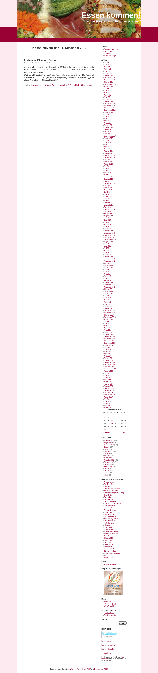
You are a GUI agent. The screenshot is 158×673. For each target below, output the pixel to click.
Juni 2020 (107, 65)
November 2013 (109, 235)
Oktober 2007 (109, 393)
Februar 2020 (108, 73)
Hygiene (107, 453)
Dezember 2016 (109, 155)
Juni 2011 (107, 298)
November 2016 (109, 157)
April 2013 (107, 250)
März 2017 (107, 149)
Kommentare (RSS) (101, 669)
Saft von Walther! (110, 549)
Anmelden (107, 602)
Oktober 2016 (109, 160)
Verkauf (106, 473)
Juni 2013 (107, 246)
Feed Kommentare (110, 615)
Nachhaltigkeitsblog (111, 534)
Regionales (62, 85)
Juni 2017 (107, 142)
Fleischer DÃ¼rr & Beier (112, 503)
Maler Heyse (108, 529)
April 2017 (107, 147)
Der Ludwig (108, 497)
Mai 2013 (107, 248)
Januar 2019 (108, 101)
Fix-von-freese (106, 641)
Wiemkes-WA (74, 669)
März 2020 (107, 71)
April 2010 (107, 328)
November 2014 (109, 209)
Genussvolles (108, 451)
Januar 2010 (108, 334)
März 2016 (107, 175)
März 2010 (107, 330)
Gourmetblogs (106, 653)
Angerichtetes (109, 443)
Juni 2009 (107, 349)
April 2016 (107, 172)
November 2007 (109, 390)
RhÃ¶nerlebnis (109, 544)
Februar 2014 (108, 229)
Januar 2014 (108, 231)
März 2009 (107, 356)
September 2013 (110, 239)
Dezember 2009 (109, 336)
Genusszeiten (109, 514)
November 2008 (109, 364)
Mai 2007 (107, 403)
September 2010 (110, 317)
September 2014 (110, 213)
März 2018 (107, 123)
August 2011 (108, 293)
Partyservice (108, 462)
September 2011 (110, 291)
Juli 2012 (107, 270)
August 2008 (108, 371)
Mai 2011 (107, 300)
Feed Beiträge (109, 613)
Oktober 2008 (109, 367)
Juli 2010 (107, 321)
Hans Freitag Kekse (111, 519)
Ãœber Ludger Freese (111, 49)
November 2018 (109, 106)
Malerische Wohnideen (112, 531)
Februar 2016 (108, 177)
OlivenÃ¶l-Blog (109, 538)
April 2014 (107, 224)
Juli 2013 (107, 244)
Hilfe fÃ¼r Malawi (110, 521)
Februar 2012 (108, 280)
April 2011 (107, 302)
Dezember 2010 (109, 311)
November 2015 (109, 183)
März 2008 (107, 382)
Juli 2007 (107, 399)
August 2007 (108, 397)
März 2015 (107, 201)
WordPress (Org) (110, 604)
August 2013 (108, 242)
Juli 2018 (107, 114)
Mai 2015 (107, 196)
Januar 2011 (108, 308)
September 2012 (110, 265)
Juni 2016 (107, 168)
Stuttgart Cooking (110, 551)
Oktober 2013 (109, 237)
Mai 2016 (107, 170)
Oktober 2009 (109, 341)
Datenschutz (108, 51)
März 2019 (107, 97)
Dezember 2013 (109, 233)
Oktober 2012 (109, 263)
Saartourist (108, 547)
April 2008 (107, 380)
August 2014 (108, 216)
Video (106, 475)
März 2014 (107, 226)
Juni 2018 (107, 116)
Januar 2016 (108, 179)
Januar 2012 (108, 282)
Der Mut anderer (109, 499)
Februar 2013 (108, 254)
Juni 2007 (107, 401)
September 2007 (110, 395)
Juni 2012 (107, 272)
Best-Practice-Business (112, 488)
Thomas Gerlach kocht (112, 553)
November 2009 (109, 339)
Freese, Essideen (110, 564)
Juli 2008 (107, 373)
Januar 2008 (108, 386)
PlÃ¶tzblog (108, 540)
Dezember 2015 (109, 181)
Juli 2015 (107, 192)
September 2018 (110, 110)
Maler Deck (108, 527)
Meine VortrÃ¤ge (110, 56)
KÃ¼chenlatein (109, 523)
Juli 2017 (107, 140)
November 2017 (109, 132)
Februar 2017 (108, 151)
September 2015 (110, 188)
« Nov (107, 433)
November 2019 (109, 80)
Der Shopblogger (110, 501)
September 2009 (110, 343)
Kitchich (107, 525)
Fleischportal (108, 508)
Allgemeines (38, 85)
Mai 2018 (107, 119)
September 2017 (110, 136)
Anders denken (109, 482)
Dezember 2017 (109, 129)
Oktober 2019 (109, 82)
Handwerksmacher (110, 516)
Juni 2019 (107, 91)
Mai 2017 (107, 144)
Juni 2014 (107, 220)
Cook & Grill (108, 495)
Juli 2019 (107, 88)
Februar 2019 (108, 99)
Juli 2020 (107, 62)
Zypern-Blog (108, 557)
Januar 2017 (108, 153)
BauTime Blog (109, 484)
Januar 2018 (108, 127)
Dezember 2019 (109, 78)
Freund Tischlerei (110, 510)
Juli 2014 (107, 218)
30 (105, 429)
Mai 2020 (107, 67)
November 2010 (109, 313)
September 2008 (110, 369)
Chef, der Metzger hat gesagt (114, 493)
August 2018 (108, 112)
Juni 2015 (107, 194)
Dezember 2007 (109, 388)
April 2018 (107, 121)
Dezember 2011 (109, 285)
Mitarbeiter (107, 458)
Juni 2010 (107, 323)
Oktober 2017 (109, 134)
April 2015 (107, 198)
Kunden (106, 456)
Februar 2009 (108, 358)
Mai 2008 (107, 377)
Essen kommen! (111, 15)
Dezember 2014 (109, 207)
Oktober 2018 (109, 108)
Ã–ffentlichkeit (73, 85)
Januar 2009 (108, 360)
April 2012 (107, 276)
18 (112, 423)
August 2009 (108, 345)
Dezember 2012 (109, 259)
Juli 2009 (107, 347)
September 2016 (110, 162)
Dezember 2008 (109, 362)
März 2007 (107, 408)
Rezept (106, 468)
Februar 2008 (108, 384)
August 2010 (108, 319)
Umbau (106, 471)
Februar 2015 (108, 203)
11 (112, 421)
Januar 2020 (108, 75)
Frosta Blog (108, 512)
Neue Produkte (109, 460)
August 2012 (108, 267)
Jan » (123, 433)
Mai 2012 (107, 274)
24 (108, 426)
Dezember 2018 (109, 103)
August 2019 (108, 86)
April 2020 (107, 69)
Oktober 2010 (109, 315)
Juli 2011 (107, 295)
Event (54, 85)
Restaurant (108, 466)
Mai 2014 (107, 222)
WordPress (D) (109, 606)
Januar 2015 (108, 205)
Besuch (47, 85)
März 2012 (107, 278)
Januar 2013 (108, 257)
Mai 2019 (107, 93)
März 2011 (107, 304)
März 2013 (107, 252)
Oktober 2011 (109, 289)
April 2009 (107, 354)
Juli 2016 (107, 166)
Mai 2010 (107, 326)
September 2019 (110, 84)
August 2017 (108, 138)
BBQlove (107, 486)
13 (118, 421)
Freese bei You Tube (108, 649)
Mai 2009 (107, 352)
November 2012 (109, 261)
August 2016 (108, 164)
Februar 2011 (108, 306)
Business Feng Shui (111, 490)
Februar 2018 (108, 125)
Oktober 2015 (109, 185)
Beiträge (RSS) (86, 669)
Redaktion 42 (108, 542)
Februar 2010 (108, 332)
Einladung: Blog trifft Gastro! (40, 60)
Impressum (108, 53)
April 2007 (107, 405)
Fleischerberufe (109, 506)
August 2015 (108, 190)
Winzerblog (108, 555)
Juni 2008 (107, 375)
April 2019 (107, 95)
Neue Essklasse (109, 536)
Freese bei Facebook (108, 645)
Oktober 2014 (109, 211)
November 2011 (109, 287)
